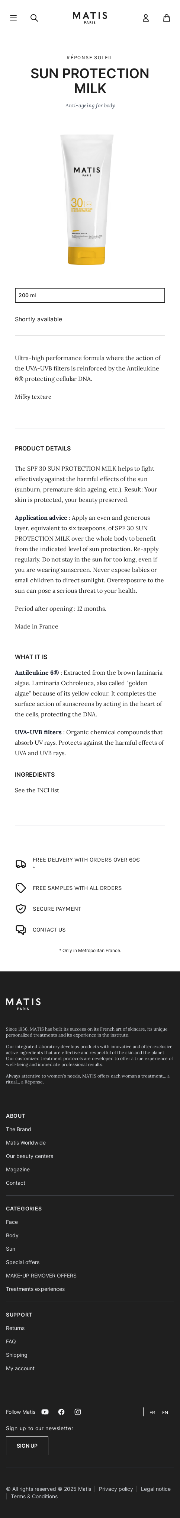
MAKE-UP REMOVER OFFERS (41, 1275)
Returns (15, 1328)
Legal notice (156, 1489)
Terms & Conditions (34, 1496)
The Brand (18, 1129)
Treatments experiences (35, 1289)
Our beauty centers (29, 1156)
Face (12, 1222)
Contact (15, 1183)
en (165, 1412)
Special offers (22, 1262)
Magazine (18, 1169)
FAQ (11, 1341)
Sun (10, 1248)
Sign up (27, 1445)
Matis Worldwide (26, 1142)
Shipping (17, 1355)
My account (20, 1368)
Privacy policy (116, 1489)
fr (153, 1412)
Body (12, 1235)
